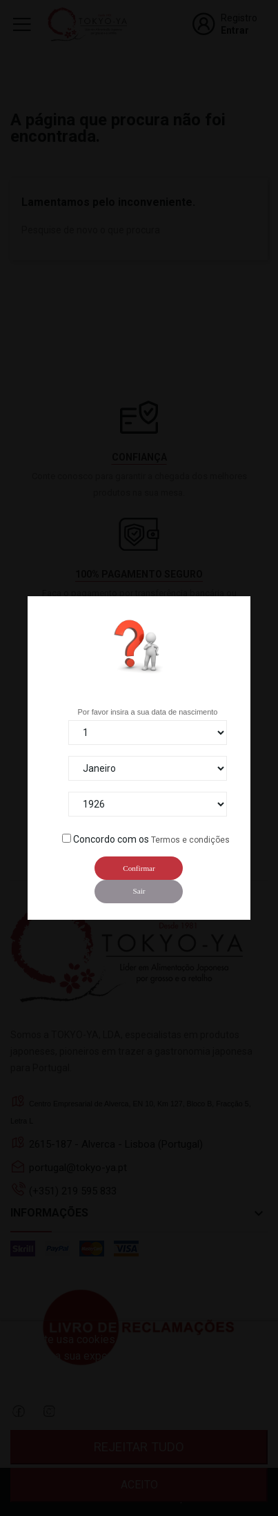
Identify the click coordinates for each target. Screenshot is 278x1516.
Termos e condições (190, 840)
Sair (138, 891)
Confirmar (139, 868)
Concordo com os (111, 839)
